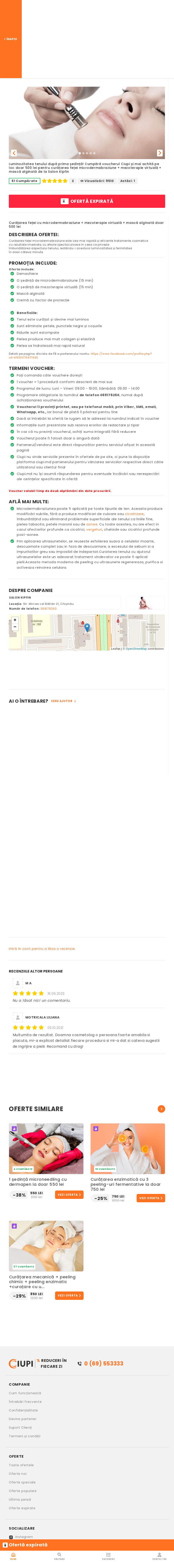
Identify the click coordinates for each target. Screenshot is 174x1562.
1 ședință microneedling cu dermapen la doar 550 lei (38, 1182)
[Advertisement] (87, 669)
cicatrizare (134, 514)
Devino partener (23, 1419)
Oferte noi (18, 1473)
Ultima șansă (20, 1499)
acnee (91, 524)
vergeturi (94, 529)
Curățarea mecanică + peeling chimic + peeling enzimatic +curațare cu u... (42, 1282)
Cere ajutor (63, 701)
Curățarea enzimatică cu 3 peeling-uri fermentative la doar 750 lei (126, 1184)
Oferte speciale (22, 1482)
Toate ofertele (21, 1465)
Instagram (21, 1537)
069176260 (49, 609)
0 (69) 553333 (103, 1363)
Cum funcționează (25, 1393)
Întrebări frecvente (25, 1401)
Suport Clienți (20, 1427)
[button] (14, 153)
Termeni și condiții (24, 1436)
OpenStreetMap (136, 648)
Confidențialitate (23, 1410)
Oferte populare (23, 1491)
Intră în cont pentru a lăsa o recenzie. (42, 948)
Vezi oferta (68, 1195)
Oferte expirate (22, 1508)
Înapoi (10, 39)
